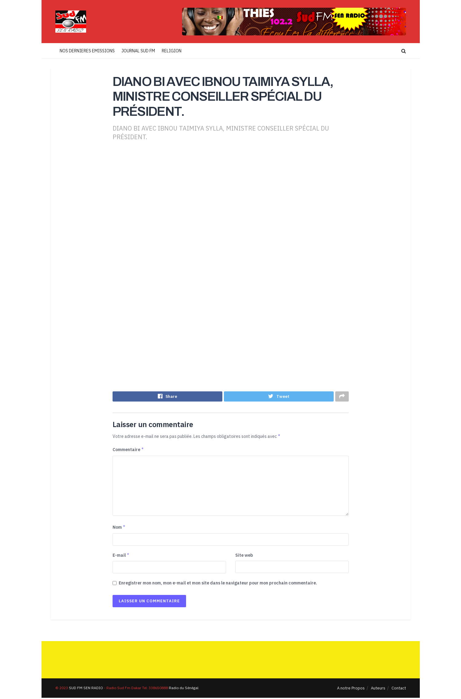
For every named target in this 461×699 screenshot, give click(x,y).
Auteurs (378, 689)
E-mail (121, 556)
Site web (244, 556)
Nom (119, 528)
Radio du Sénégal (183, 689)
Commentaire (128, 451)
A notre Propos (351, 689)
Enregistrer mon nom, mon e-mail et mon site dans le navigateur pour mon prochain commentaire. (218, 584)
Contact (398, 689)
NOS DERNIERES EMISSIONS (87, 51)
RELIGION (171, 51)
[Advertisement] (231, 200)
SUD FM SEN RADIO (86, 689)
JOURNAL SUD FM (138, 51)
